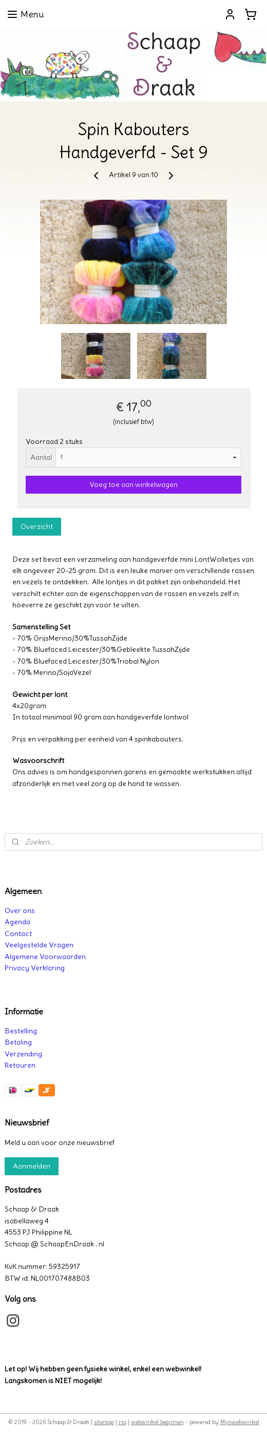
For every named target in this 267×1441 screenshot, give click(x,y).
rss (122, 1422)
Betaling (18, 1042)
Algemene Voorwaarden (45, 956)
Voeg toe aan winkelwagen (133, 484)
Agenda (17, 921)
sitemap (104, 1422)
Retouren (20, 1065)
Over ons (20, 910)
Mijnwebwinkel (239, 1422)
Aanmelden (31, 1166)
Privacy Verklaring (35, 967)
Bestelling (21, 1030)
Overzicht (37, 526)
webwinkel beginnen (157, 1422)
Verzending (23, 1053)
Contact (18, 933)
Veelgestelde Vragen (39, 944)
